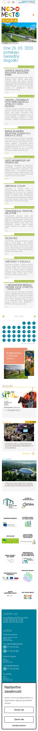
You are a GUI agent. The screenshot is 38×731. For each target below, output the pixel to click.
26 (9, 340)
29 (24, 340)
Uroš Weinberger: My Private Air (17, 161)
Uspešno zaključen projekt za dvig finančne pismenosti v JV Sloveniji (19, 446)
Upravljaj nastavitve (19, 726)
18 (4, 336)
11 (4, 332)
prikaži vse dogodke (28, 343)
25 (4, 340)
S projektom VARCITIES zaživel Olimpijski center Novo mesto (19, 484)
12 (9, 332)
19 (9, 336)
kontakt (9, 2)
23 (29, 336)
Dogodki (6, 43)
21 (19, 336)
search (4, 2)
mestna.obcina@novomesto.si (15, 644)
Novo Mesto (15, 12)
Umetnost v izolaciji (17, 261)
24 (34, 336)
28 (19, 340)
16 (29, 332)
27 (14, 340)
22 (24, 336)
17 (34, 332)
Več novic (26, 453)
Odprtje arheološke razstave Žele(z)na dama (17, 72)
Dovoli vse (19, 710)
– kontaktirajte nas (26, 2)
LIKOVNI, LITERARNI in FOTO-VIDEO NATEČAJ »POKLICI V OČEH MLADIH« (17, 103)
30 (29, 340)
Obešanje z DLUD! (15, 186)
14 (19, 332)
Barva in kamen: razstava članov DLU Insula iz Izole (18, 133)
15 (24, 332)
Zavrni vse (19, 719)
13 (14, 332)
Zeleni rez (11, 238)
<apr (3, 316)
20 (14, 336)
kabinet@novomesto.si (13, 665)
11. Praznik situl (12, 410)
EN (13, 2)
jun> (34, 316)
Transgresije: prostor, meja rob (19, 212)
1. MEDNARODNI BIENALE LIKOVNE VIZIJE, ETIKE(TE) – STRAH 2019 (19, 287)
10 (34, 327)
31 (34, 340)
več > (7, 92)
